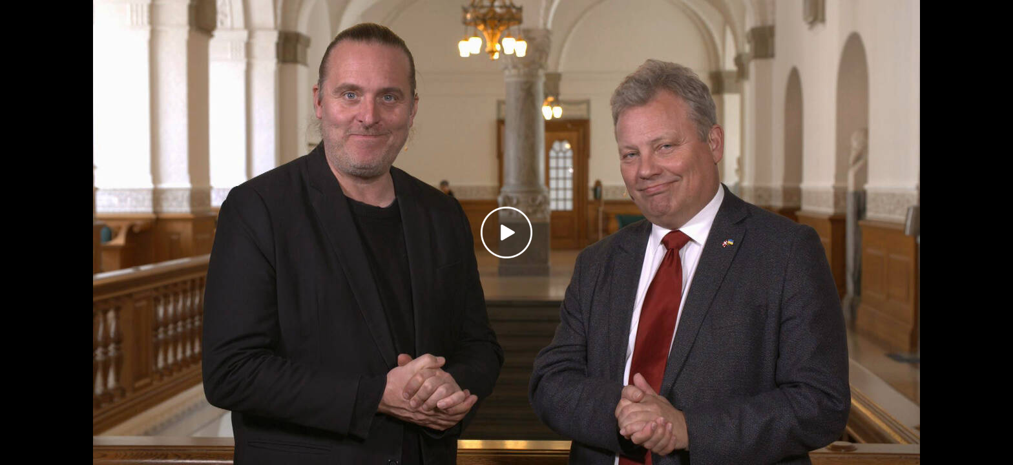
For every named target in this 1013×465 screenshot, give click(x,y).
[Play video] (506, 232)
